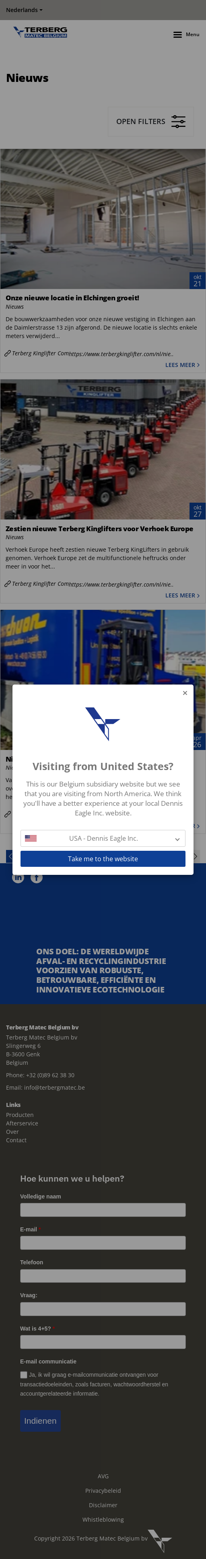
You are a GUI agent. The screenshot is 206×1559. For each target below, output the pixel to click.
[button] (103, 838)
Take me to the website (103, 858)
